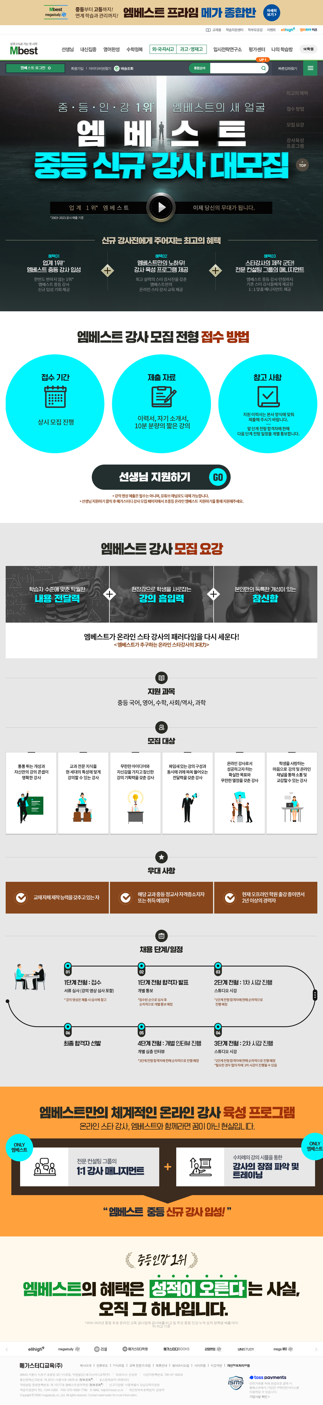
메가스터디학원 (135, 1349)
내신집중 (88, 49)
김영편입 (213, 1349)
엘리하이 (36, 1349)
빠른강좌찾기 (287, 69)
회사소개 (85, 1365)
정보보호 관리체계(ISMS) (236, 1383)
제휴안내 (161, 1365)
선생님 (67, 49)
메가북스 (176, 1349)
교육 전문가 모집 (139, 1365)
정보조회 (85, 1380)
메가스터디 (69, 1349)
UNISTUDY (249, 1349)
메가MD (284, 1349)
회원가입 (77, 69)
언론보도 (102, 1365)
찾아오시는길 (180, 1365)
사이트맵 (199, 1365)
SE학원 (308, 49)
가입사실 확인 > (259, 1397)
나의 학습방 (282, 49)
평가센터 (257, 49)
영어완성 (111, 49)
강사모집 (118, 1365)
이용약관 (216, 1365)
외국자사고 (163, 49)
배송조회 (127, 69)
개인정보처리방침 (238, 1365)
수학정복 (134, 49)
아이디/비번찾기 (100, 69)
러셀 (100, 1349)
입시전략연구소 (228, 49)
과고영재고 (191, 49)
